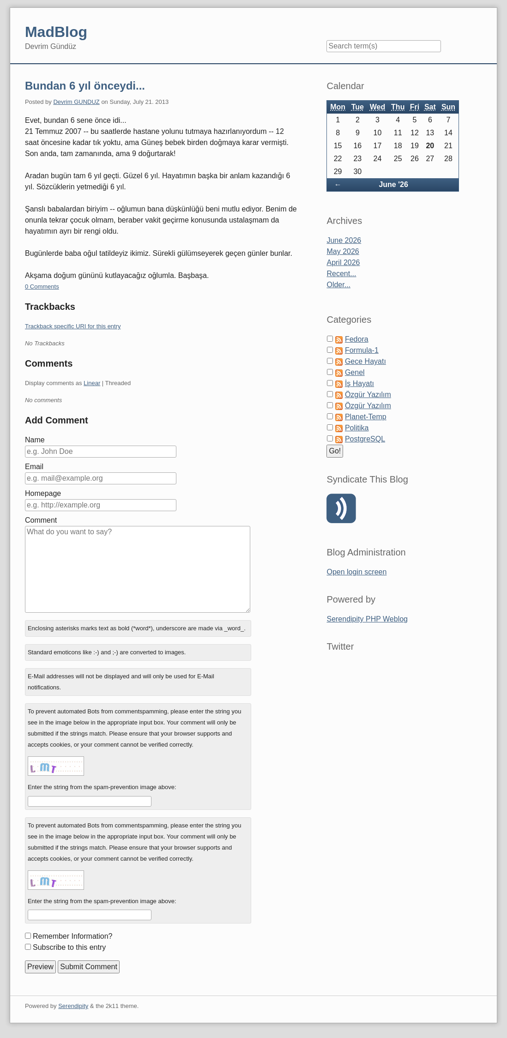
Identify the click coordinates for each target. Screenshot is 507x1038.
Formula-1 (362, 350)
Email (34, 467)
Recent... (341, 274)
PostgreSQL (365, 439)
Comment (41, 520)
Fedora (356, 339)
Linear (92, 383)
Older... (338, 285)
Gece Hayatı (365, 361)
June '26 (393, 184)
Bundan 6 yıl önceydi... (85, 85)
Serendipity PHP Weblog (367, 619)
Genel (355, 372)
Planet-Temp (365, 417)
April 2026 (343, 262)
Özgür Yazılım (368, 394)
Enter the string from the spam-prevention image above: (102, 787)
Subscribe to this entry (69, 947)
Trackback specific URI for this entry (73, 326)
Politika (357, 428)
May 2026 (342, 251)
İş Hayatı (359, 383)
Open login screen (356, 572)
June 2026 (343, 240)
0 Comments (42, 286)
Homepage (43, 493)
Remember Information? (73, 936)
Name (35, 440)
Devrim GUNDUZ (76, 101)
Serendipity (73, 1005)
